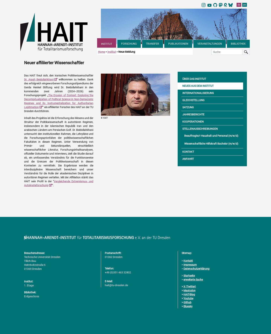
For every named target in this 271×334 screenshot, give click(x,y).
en (244, 4)
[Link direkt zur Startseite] (58, 31)
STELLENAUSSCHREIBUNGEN (200, 128)
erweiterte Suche (193, 279)
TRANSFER (152, 43)
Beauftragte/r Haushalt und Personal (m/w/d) (211, 135)
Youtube (188, 298)
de (239, 4)
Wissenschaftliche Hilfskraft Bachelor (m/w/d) (211, 143)
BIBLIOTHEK (238, 43)
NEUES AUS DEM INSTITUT (198, 85)
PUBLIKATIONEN (178, 43)
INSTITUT (106, 43)
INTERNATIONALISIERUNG (198, 93)
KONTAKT (188, 151)
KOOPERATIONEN (193, 121)
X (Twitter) (189, 286)
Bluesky (188, 306)
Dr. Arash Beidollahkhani (39, 79)
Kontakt (188, 260)
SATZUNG (188, 107)
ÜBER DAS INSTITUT (194, 78)
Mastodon (189, 290)
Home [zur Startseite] (101, 51)
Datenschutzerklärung (196, 268)
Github (187, 302)
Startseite (189, 275)
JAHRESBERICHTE (193, 114)
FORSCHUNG (129, 43)
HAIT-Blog (189, 294)
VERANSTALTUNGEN (209, 43)
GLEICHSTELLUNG (193, 100)
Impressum (190, 264)
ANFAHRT (188, 158)
